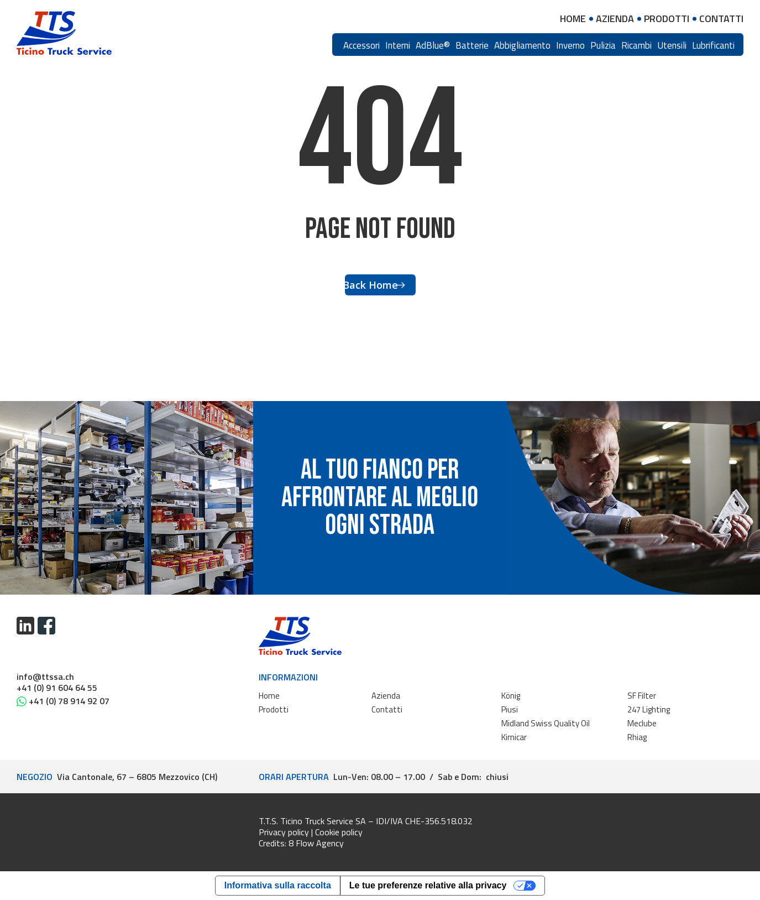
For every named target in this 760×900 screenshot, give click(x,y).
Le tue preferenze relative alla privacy (428, 885)
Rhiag (637, 737)
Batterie (472, 45)
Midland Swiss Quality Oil (545, 723)
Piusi (509, 709)
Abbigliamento (522, 45)
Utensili (671, 45)
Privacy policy (284, 832)
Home (269, 695)
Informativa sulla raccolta (277, 885)
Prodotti (274, 709)
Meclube (642, 723)
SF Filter (641, 695)
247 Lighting (648, 709)
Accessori (361, 45)
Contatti (386, 709)
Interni (397, 45)
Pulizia (603, 45)
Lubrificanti (713, 45)
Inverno (570, 45)
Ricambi (636, 45)
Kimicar (514, 737)
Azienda (385, 695)
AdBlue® (433, 45)
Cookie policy (339, 832)
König (510, 695)
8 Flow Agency (316, 843)
